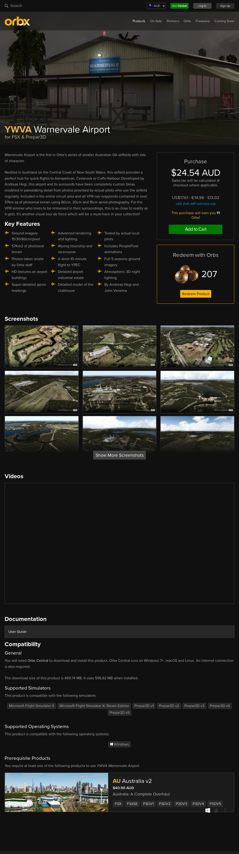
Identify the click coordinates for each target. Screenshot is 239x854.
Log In (202, 5)
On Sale (156, 21)
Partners (173, 21)
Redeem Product (195, 294)
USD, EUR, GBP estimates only (196, 204)
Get (179, 5)
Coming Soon (224, 21)
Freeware (203, 21)
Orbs (187, 21)
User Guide (17, 631)
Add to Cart (195, 229)
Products (139, 21)
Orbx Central (38, 660)
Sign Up (225, 5)
